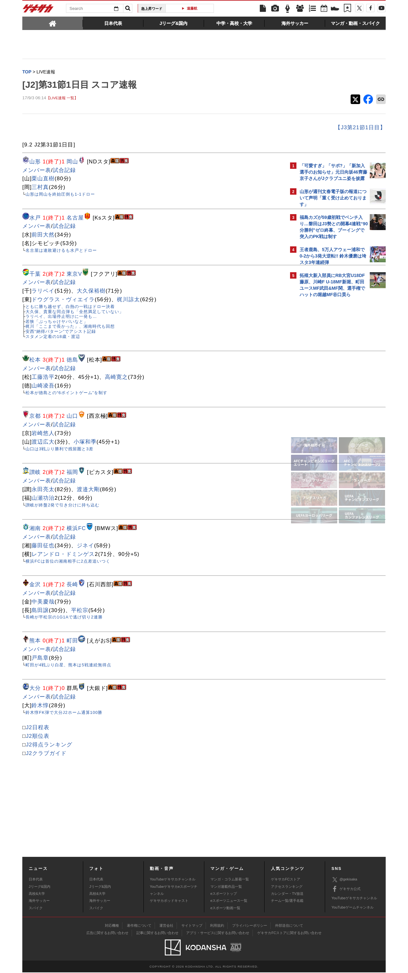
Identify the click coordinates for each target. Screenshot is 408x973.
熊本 (35, 641)
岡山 (72, 162)
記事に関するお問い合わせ (157, 933)
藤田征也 (43, 546)
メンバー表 (36, 171)
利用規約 (217, 926)
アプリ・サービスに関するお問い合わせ (217, 933)
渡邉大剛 (88, 490)
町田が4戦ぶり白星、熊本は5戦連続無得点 (68, 665)
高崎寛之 (116, 378)
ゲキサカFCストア (285, 880)
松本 (35, 360)
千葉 (35, 275)
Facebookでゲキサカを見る (326, 411)
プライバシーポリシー (249, 926)
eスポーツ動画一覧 (225, 908)
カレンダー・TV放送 (287, 894)
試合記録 (64, 171)
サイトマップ (191, 926)
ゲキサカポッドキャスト (169, 901)
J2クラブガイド (46, 754)
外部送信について (289, 926)
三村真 (40, 188)
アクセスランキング (286, 887)
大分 (35, 689)
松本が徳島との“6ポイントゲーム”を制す (66, 393)
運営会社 (166, 926)
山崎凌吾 (43, 386)
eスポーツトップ (223, 894)
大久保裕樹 (91, 291)
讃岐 (35, 473)
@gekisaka (344, 880)
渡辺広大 (43, 442)
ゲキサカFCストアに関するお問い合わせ (289, 933)
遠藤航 (192, 8)
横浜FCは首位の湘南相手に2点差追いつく (68, 561)
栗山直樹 (43, 179)
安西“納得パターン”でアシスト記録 (61, 332)
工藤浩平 (43, 378)
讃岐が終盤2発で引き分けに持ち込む (62, 505)
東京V (74, 275)
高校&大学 (37, 894)
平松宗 (79, 611)
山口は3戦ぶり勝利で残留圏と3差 (59, 449)
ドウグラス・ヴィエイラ (63, 300)
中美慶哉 (43, 602)
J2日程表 (37, 728)
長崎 (72, 585)
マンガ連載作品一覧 (226, 887)
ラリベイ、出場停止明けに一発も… (61, 317)
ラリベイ (43, 291)
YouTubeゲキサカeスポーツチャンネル (173, 890)
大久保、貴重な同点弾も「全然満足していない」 (75, 312)
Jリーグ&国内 (39, 887)
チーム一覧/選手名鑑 (287, 901)
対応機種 (112, 926)
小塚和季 (85, 442)
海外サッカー (39, 901)
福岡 (72, 473)
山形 (35, 162)
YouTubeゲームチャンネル (353, 908)
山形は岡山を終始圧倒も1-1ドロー (60, 194)
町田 (72, 641)
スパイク (36, 908)
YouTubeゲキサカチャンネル (172, 880)
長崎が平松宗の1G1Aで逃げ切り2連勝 (64, 617)
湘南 (35, 529)
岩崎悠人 (43, 434)
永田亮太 (43, 490)
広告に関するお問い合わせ (107, 933)
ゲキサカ (38, 10)
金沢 (35, 585)
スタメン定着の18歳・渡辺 (53, 337)
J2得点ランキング (49, 745)
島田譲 (40, 611)
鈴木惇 (40, 706)
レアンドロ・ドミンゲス (63, 555)
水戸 (35, 218)
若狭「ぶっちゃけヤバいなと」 (57, 322)
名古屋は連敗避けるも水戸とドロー (61, 251)
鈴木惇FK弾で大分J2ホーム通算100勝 (64, 713)
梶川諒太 (128, 300)
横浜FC (76, 529)
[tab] (52, 23)
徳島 (72, 360)
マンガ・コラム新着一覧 (229, 880)
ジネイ (85, 546)
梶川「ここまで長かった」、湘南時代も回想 (70, 327)
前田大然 (43, 235)
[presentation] (52, 23)
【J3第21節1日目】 (248, 128)
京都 (35, 417)
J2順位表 (37, 737)
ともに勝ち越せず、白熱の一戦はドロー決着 (70, 307)
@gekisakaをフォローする (325, 397)
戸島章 (40, 658)
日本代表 (36, 880)
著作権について (139, 926)
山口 (72, 417)
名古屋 (75, 218)
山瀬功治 (43, 499)
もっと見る (358, 151)
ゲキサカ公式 (346, 890)
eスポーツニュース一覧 (228, 901)
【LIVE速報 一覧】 (62, 99)
